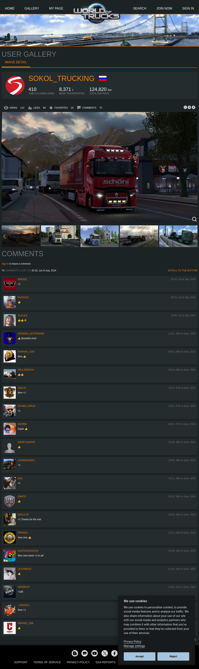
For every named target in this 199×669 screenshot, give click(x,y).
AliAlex (22, 315)
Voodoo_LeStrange (31, 333)
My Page (56, 8)
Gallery (31, 8)
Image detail (16, 62)
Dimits (22, 496)
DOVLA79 (23, 514)
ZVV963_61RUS (26, 406)
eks (20, 478)
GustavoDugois (28, 550)
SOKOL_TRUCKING (61, 78)
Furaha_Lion (26, 351)
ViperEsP (24, 587)
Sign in (5, 263)
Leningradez (26, 460)
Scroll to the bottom (182, 270)
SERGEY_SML (26, 623)
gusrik (22, 424)
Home (10, 8)
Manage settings (134, 646)
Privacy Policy (78, 662)
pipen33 (22, 532)
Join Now (164, 8)
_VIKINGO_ (24, 605)
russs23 (23, 297)
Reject (173, 656)
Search (139, 8)
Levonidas (24, 569)
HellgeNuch (26, 369)
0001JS (22, 388)
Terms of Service (47, 662)
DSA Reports (105, 662)
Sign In (188, 8)
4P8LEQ (22, 279)
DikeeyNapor (26, 442)
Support (20, 662)
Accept (140, 656)
